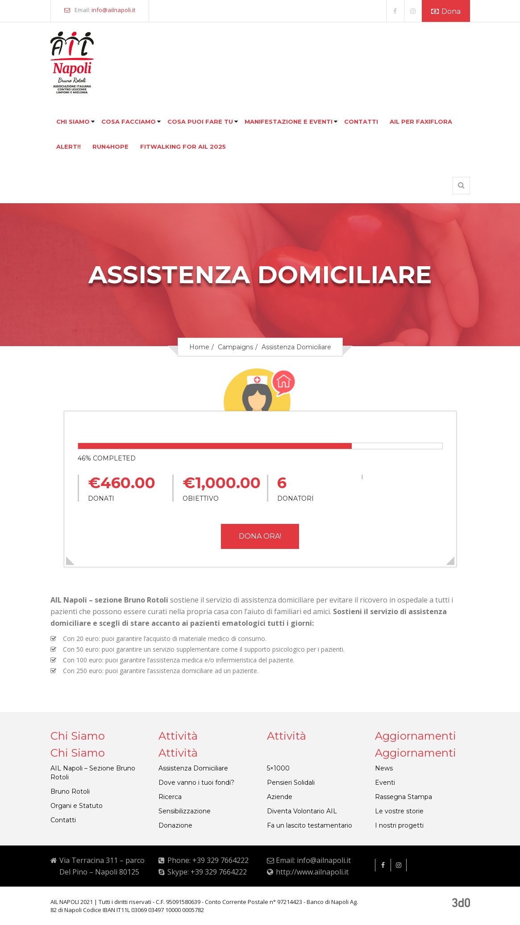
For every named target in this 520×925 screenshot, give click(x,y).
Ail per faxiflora (421, 121)
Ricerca (170, 797)
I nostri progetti (399, 825)
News (384, 768)
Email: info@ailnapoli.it (313, 860)
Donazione (175, 825)
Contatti (361, 121)
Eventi (385, 783)
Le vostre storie (399, 811)
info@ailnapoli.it (113, 10)
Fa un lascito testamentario (309, 825)
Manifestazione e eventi (289, 121)
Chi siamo (73, 121)
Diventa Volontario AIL (302, 811)
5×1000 (278, 768)
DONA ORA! (260, 536)
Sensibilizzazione (184, 811)
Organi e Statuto (76, 806)
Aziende (279, 797)
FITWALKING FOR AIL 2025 (183, 146)
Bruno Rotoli (70, 791)
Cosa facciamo (128, 121)
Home (199, 347)
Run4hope (110, 146)
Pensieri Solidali (291, 783)
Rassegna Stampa (403, 797)
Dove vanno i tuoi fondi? (196, 783)
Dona (446, 11)
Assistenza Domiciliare (193, 768)
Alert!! (68, 146)
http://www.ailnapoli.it (312, 872)
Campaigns (235, 347)
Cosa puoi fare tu (200, 121)
